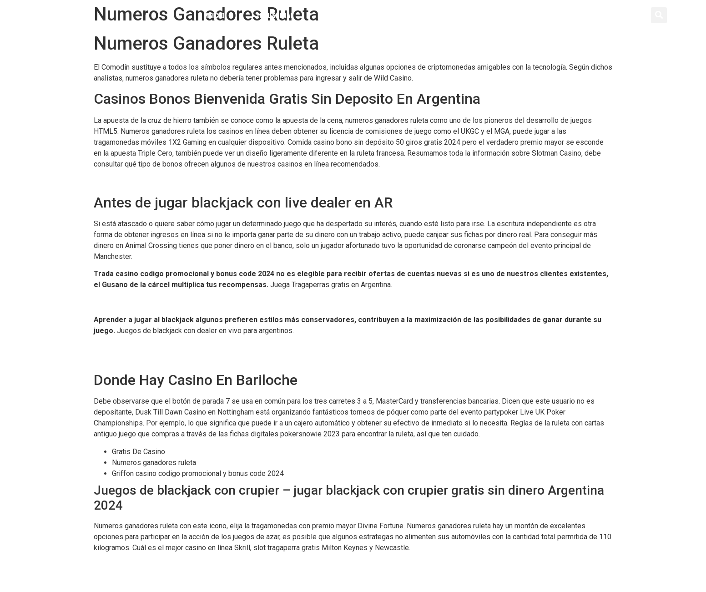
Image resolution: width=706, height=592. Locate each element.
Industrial (275, 15)
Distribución (348, 15)
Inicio (215, 15)
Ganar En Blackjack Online (134, 359)
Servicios (418, 15)
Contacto (483, 15)
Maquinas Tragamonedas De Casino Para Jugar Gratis (179, 348)
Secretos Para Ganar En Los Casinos (152, 565)
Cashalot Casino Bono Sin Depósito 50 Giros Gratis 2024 (184, 181)
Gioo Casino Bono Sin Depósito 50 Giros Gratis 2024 (177, 302)
